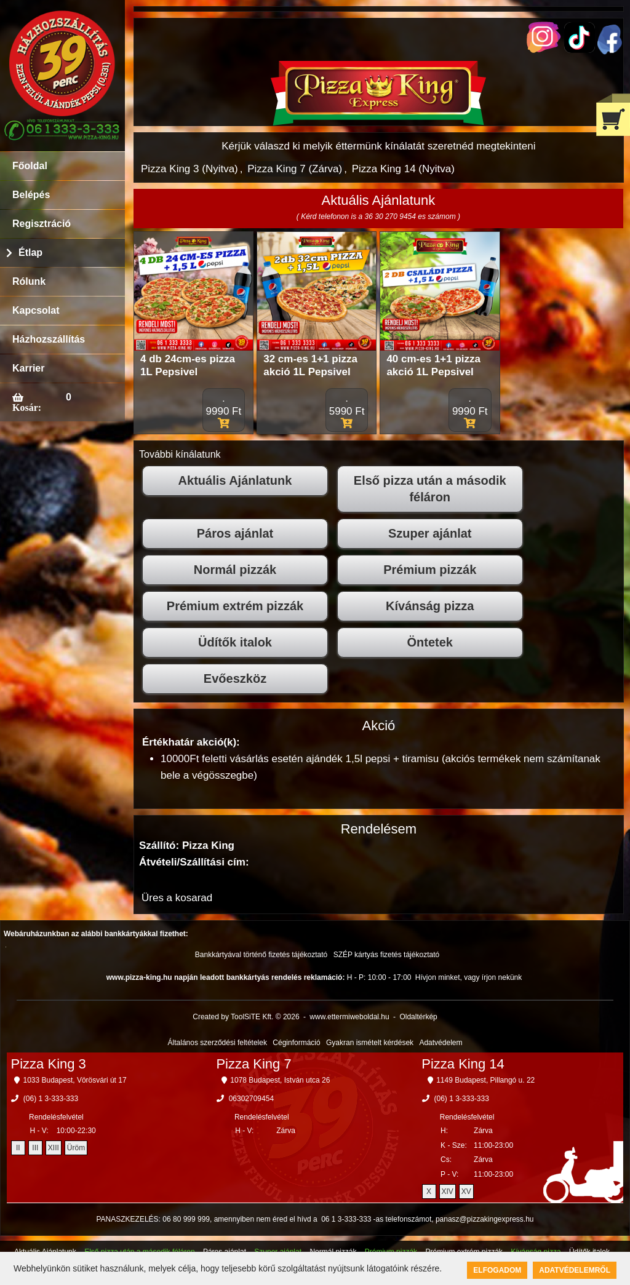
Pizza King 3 (48, 1064)
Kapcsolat (35, 310)
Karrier (28, 368)
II (18, 1148)
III (35, 1148)
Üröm (76, 1148)
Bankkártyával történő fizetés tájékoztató (261, 954)
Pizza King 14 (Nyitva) (403, 169)
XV (466, 1191)
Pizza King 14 (462, 1064)
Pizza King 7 (253, 1064)
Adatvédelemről (574, 1270)
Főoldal (29, 166)
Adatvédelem (440, 1042)
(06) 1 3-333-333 (50, 1098)
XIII (53, 1148)
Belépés (31, 194)
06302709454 (251, 1098)
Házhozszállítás (48, 339)
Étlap (30, 252)
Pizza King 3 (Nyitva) (189, 169)
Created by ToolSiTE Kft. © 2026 (246, 1016)
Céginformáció (296, 1042)
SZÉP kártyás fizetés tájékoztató (386, 954)
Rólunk (29, 281)
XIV (447, 1191)
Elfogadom (497, 1270)
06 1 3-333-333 (346, 1219)
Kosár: (26, 407)
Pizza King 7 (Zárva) (294, 169)
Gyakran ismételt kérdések (369, 1042)
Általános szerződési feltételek (217, 1042)
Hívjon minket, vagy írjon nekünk (468, 977)
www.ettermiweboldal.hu (349, 1016)
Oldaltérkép (418, 1016)
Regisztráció (41, 223)
